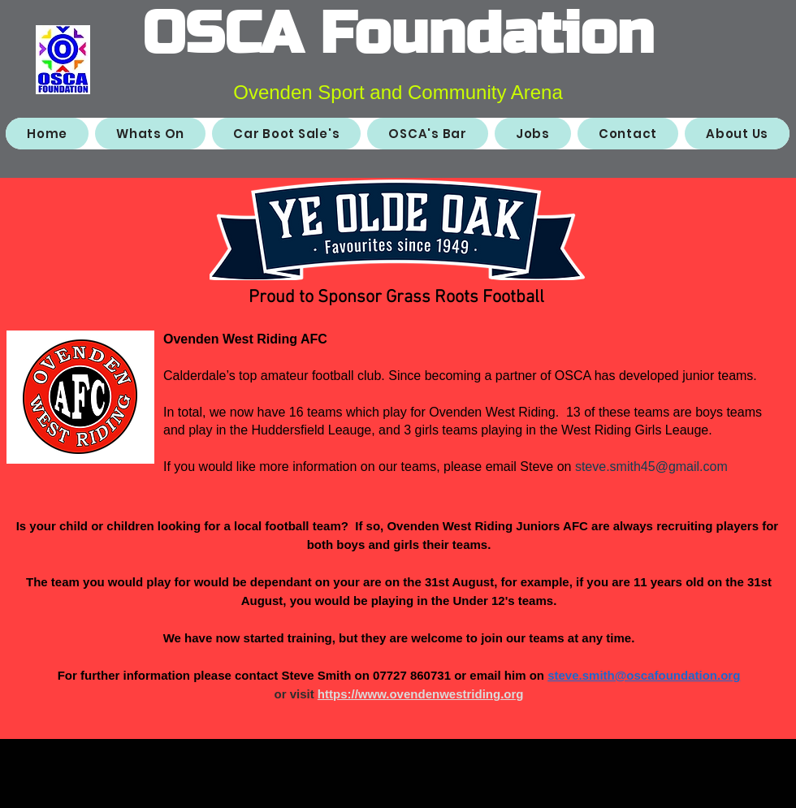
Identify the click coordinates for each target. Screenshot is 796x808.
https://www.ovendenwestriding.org (421, 694)
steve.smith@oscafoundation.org (643, 675)
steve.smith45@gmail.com (651, 466)
